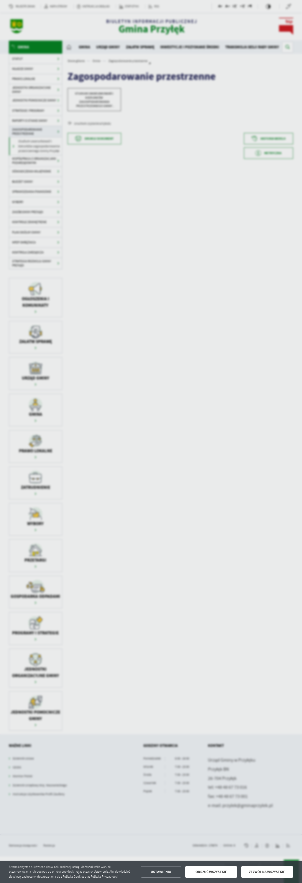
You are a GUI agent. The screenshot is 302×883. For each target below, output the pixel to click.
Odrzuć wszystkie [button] (211, 871)
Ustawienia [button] (161, 871)
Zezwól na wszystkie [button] (267, 871)
